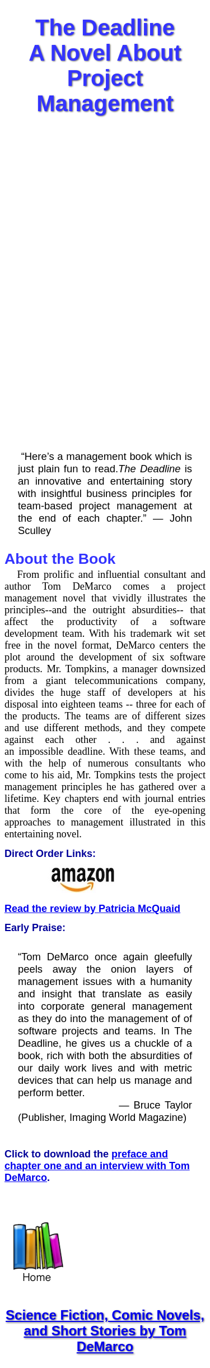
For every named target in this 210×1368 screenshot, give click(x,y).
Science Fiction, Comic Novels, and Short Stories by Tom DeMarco (105, 1330)
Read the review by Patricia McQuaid (92, 908)
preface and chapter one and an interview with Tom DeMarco (97, 1165)
